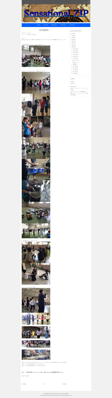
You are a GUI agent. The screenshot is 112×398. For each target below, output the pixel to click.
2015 (73, 47)
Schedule (63, 25)
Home (38, 25)
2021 (73, 35)
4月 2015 (75, 69)
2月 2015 (75, 73)
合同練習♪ (44, 30)
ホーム (44, 384)
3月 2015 (75, 71)
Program (54, 25)
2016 (73, 45)
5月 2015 (75, 68)
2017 (73, 43)
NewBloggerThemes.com (66, 395)
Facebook (72, 83)
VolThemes (47, 395)
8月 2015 (75, 56)
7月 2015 (75, 58)
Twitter (72, 81)
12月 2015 (75, 48)
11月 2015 (75, 50)
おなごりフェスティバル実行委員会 (77, 91)
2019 (73, 39)
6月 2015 (75, 66)
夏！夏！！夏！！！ (77, 60)
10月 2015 (75, 52)
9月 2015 (75, 54)
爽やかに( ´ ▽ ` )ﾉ (76, 62)
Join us (45, 25)
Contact (72, 25)
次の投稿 (24, 384)
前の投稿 (64, 384)
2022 (73, 33)
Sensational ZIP (55, 393)
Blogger (67, 393)
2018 (73, 41)
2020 (73, 37)
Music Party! (73, 86)
